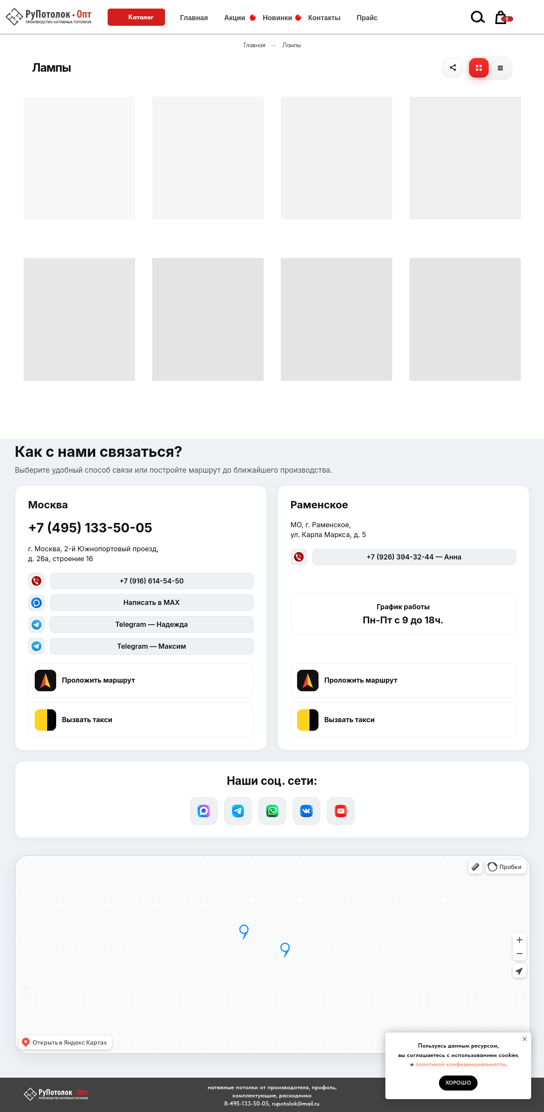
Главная (194, 17)
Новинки (277, 17)
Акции (234, 17)
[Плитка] (479, 68)
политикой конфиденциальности (460, 1063)
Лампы (292, 45)
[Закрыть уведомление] (524, 1039)
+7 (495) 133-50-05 (90, 527)
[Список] (500, 68)
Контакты (324, 17)
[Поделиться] (453, 68)
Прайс (367, 17)
